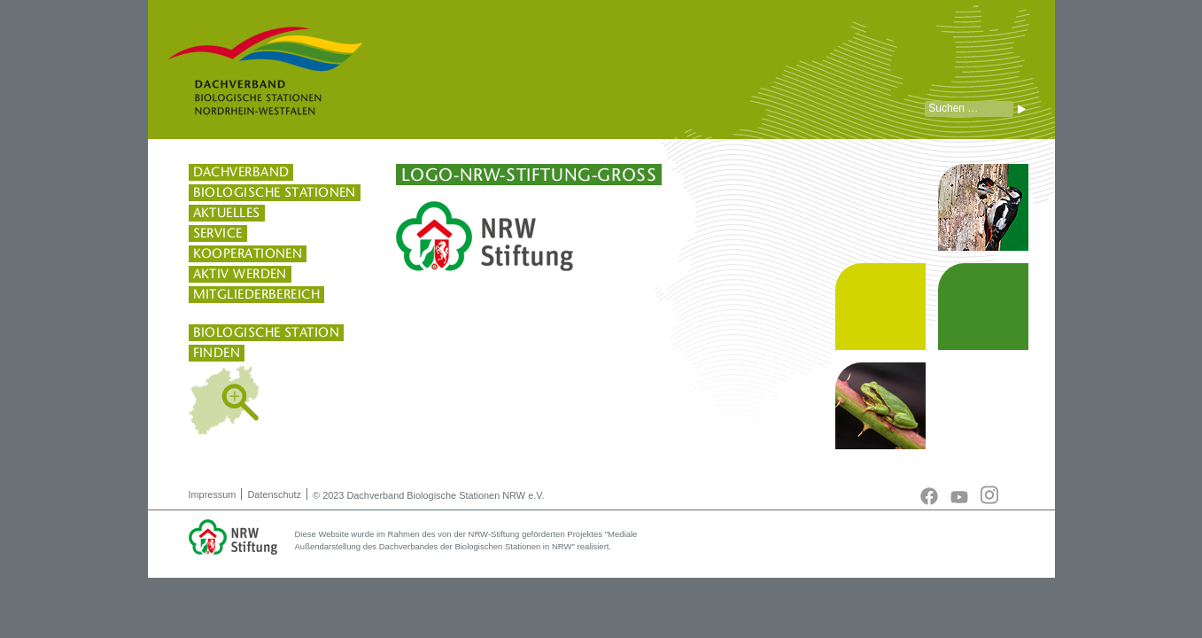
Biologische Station (266, 332)
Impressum (213, 494)
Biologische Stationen (274, 192)
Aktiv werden (240, 274)
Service (218, 233)
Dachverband (241, 172)
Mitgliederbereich (257, 294)
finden (217, 353)
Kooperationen (248, 253)
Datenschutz (274, 494)
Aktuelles (226, 213)
